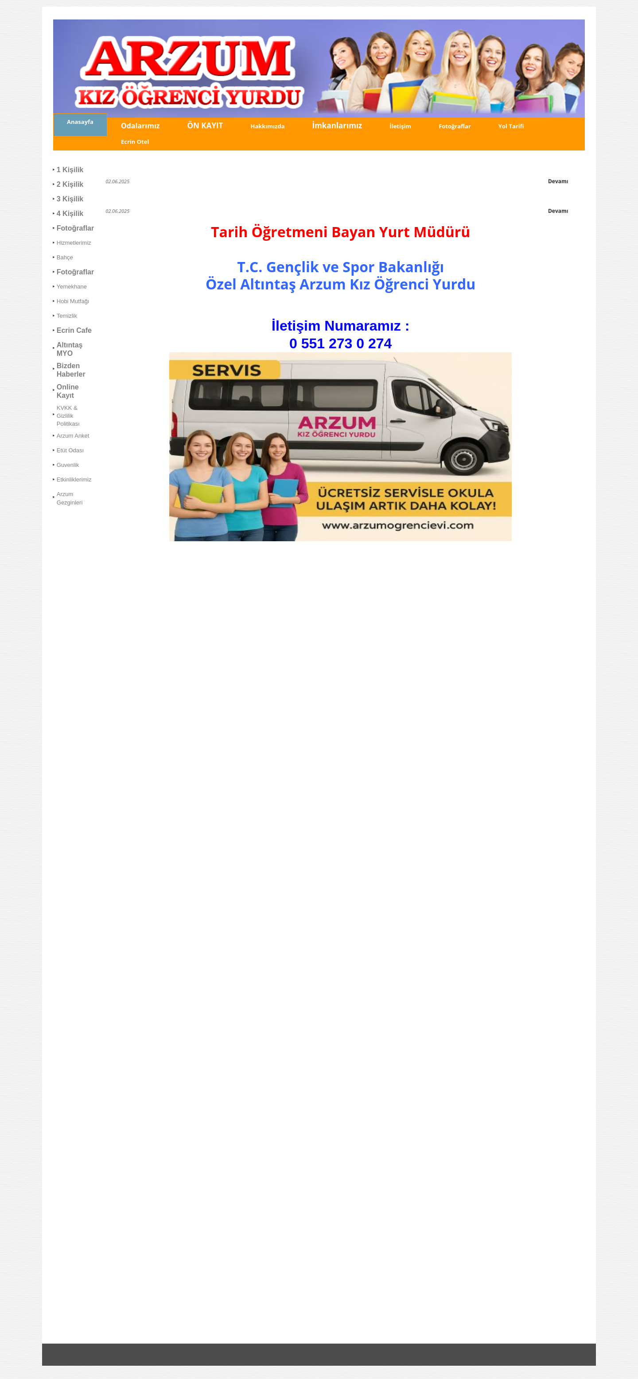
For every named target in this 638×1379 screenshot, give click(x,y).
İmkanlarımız (337, 125)
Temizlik (67, 315)
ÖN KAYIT (205, 125)
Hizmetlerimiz (74, 242)
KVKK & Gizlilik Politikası (68, 415)
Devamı (558, 181)
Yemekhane (72, 286)
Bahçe (65, 257)
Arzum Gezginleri (70, 498)
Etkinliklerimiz (74, 479)
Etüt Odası (70, 450)
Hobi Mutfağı (73, 301)
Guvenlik (68, 465)
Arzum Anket (73, 435)
